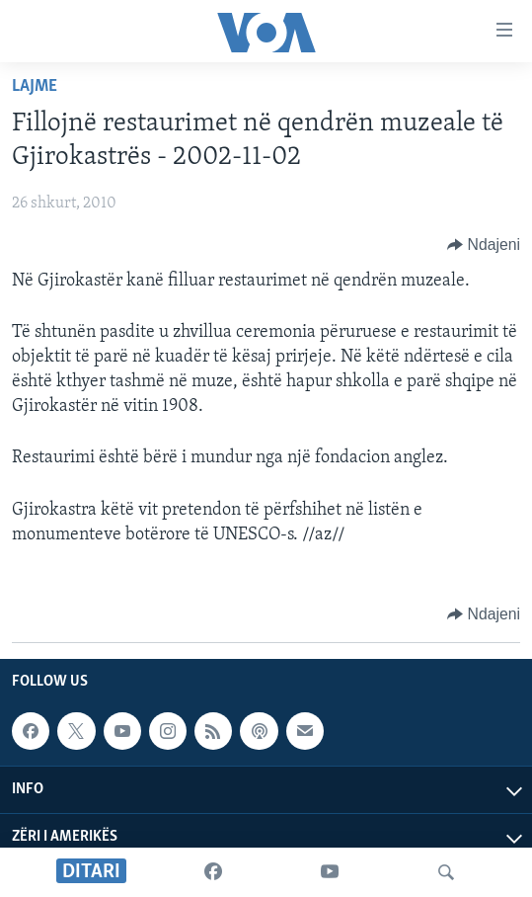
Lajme (34, 86)
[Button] (483, 245)
